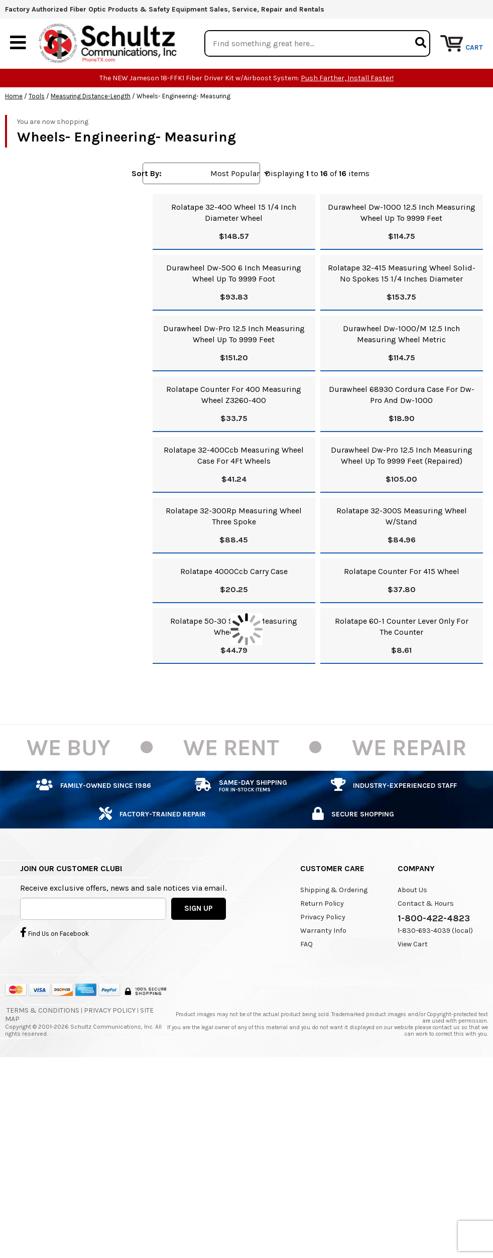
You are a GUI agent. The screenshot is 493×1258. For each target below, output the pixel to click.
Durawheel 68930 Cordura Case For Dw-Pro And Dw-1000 (401, 394)
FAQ (306, 943)
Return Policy (322, 903)
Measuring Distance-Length (91, 95)
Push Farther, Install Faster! (347, 77)
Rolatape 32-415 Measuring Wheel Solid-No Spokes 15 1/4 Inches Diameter (401, 272)
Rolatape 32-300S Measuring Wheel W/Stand (401, 515)
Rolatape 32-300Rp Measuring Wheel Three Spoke (234, 515)
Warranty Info (323, 930)
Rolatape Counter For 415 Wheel (401, 571)
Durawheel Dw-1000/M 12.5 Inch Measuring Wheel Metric (401, 333)
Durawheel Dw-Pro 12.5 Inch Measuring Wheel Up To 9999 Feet (234, 333)
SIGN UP (198, 908)
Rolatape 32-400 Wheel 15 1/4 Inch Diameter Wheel (233, 212)
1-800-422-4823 (434, 917)
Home (14, 95)
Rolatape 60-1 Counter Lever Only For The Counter (401, 626)
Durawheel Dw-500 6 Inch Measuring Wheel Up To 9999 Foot (233, 272)
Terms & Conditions (43, 1010)
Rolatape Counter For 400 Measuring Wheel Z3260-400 (233, 394)
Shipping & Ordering (333, 889)
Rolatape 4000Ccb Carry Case (234, 571)
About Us (412, 889)
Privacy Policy (322, 916)
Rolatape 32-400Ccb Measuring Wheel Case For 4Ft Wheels (234, 455)
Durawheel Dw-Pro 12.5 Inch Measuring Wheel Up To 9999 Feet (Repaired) (401, 455)
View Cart (413, 943)
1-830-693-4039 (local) (435, 930)
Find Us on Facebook (54, 932)
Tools (37, 95)
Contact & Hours (426, 903)
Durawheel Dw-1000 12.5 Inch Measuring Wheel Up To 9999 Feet (401, 212)
